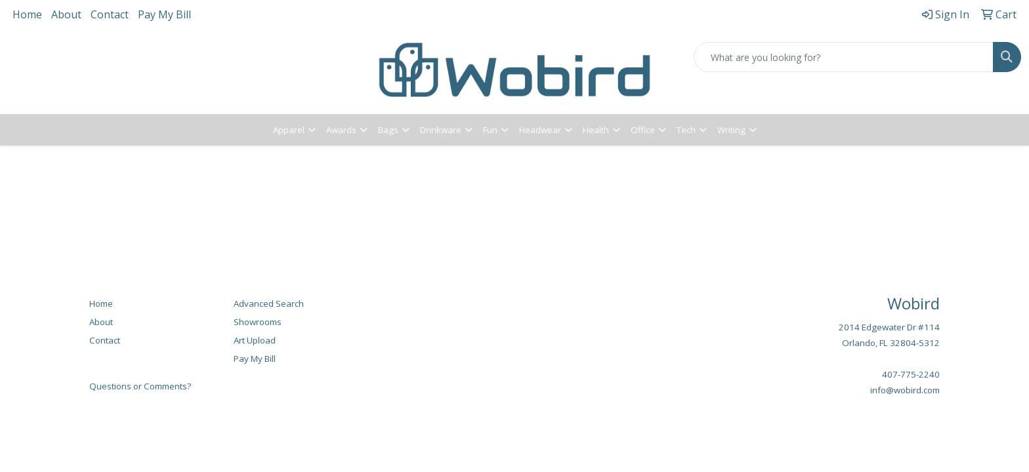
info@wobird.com (905, 390)
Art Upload (255, 340)
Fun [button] (490, 130)
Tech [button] (686, 130)
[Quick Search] (844, 57)
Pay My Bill (164, 14)
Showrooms (258, 322)
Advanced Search (269, 303)
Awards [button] (341, 130)
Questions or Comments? (140, 386)
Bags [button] (388, 130)
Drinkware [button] (440, 130)
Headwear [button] (540, 130)
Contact (110, 14)
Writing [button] (731, 130)
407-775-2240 (911, 374)
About (66, 14)
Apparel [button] (288, 130)
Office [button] (643, 130)
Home (27, 14)
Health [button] (596, 130)
